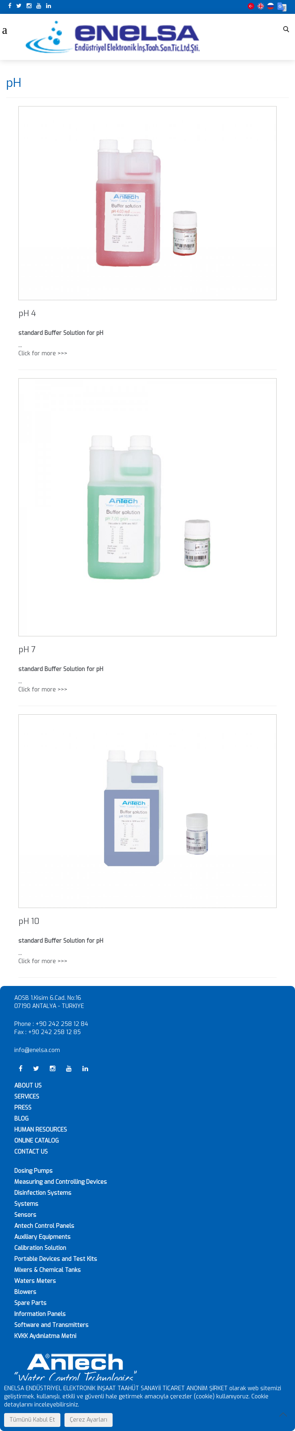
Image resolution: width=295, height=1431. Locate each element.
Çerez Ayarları (88, 1420)
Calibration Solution (40, 1248)
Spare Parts (30, 1303)
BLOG (21, 1119)
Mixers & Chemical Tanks (47, 1270)
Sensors (25, 1215)
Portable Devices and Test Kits (55, 1259)
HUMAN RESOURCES (40, 1130)
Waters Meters (35, 1281)
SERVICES (26, 1097)
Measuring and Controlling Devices (60, 1182)
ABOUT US (28, 1086)
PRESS (22, 1108)
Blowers (25, 1292)
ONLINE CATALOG (36, 1141)
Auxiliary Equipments (42, 1237)
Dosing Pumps (33, 1171)
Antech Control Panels (44, 1226)
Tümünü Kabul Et (32, 1420)
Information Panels (40, 1314)
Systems (26, 1204)
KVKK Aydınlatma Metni (45, 1336)
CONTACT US (31, 1152)
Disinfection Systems (42, 1193)
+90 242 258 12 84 (61, 1024)
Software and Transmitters (51, 1325)
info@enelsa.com (37, 1050)
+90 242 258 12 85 (54, 1032)
